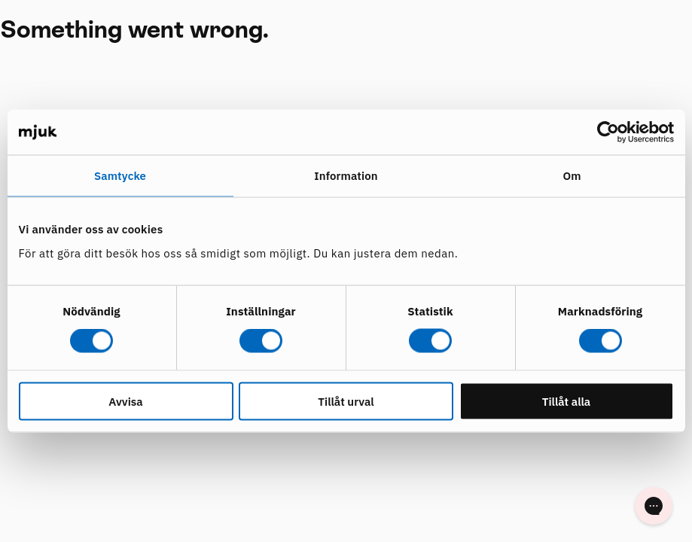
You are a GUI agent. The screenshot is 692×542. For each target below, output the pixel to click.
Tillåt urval (345, 401)
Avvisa (125, 401)
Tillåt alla (566, 401)
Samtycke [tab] (120, 176)
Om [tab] (571, 176)
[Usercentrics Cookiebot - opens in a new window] (608, 132)
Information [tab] (345, 176)
